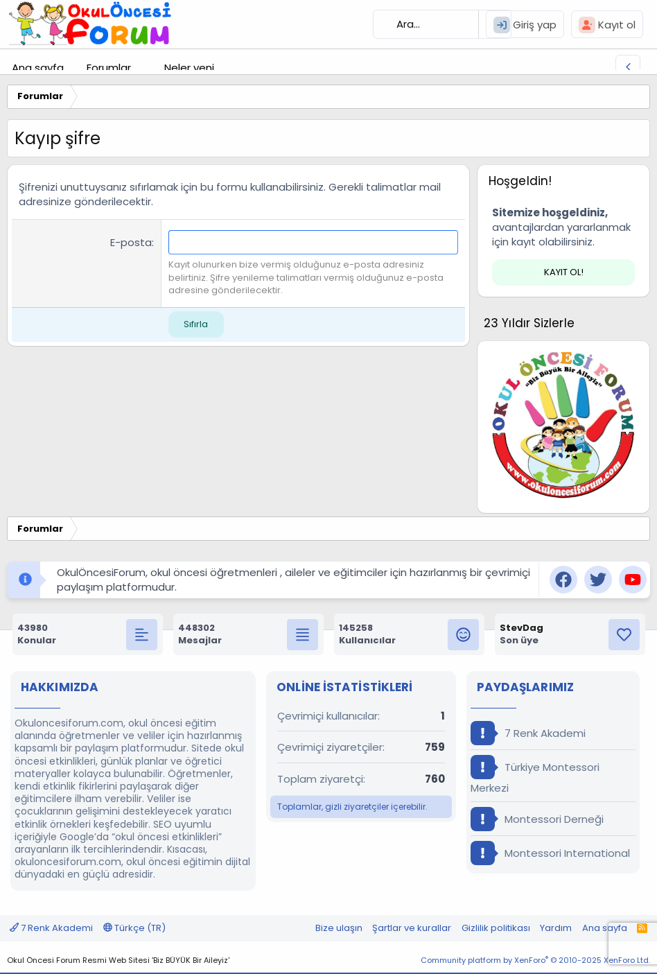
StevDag (521, 627)
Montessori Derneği (537, 819)
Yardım (556, 927)
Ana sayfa (38, 67)
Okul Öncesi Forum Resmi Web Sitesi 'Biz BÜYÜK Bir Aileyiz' (118, 960)
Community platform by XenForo (535, 960)
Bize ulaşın (338, 927)
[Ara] (442, 24)
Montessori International (550, 853)
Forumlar (109, 67)
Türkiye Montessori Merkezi (535, 775)
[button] (142, 67)
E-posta (131, 242)
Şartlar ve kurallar (411, 927)
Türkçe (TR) (134, 927)
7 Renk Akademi (528, 733)
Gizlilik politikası (496, 927)
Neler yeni (189, 67)
